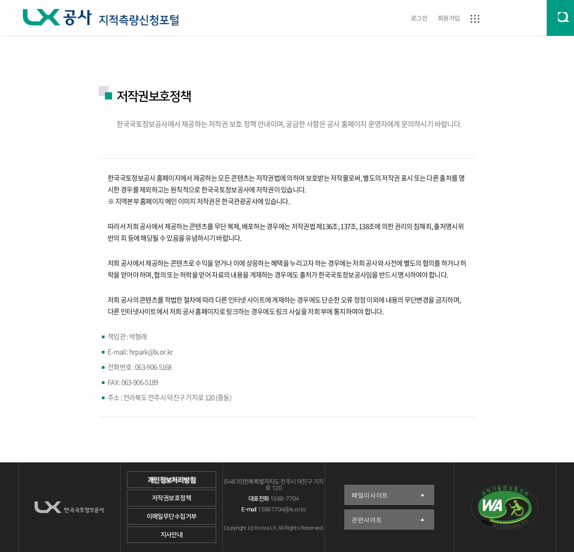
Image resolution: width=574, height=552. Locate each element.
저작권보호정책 (171, 498)
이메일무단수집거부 (172, 516)
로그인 (419, 17)
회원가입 (449, 17)
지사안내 (172, 535)
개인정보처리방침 (172, 480)
